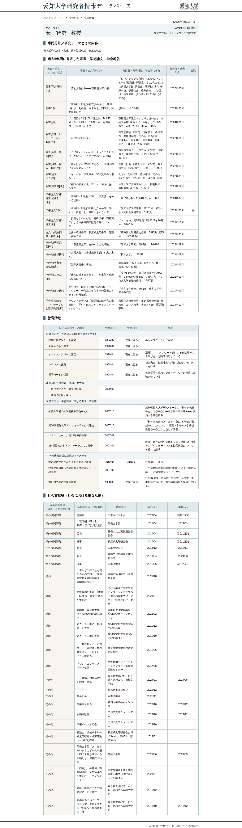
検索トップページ (53, 17)
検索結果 (74, 17)
